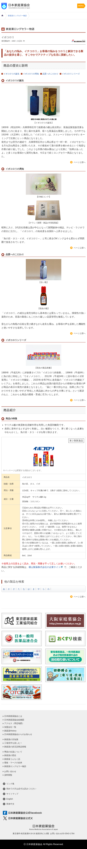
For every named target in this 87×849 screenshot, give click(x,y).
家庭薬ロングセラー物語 (17, 16)
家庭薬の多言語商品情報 (15, 747)
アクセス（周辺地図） (14, 723)
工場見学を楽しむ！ (13, 743)
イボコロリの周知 (31, 74)
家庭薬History (10, 731)
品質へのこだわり (50, 74)
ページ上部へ (80, 162)
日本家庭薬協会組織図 (14, 720)
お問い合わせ (10, 771)
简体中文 (10, 804)
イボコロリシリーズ (71, 74)
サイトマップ (12, 794)
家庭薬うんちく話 (12, 759)
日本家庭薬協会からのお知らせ (18, 734)
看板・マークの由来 (13, 762)
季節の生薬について (13, 752)
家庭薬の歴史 (10, 755)
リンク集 (10, 784)
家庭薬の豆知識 (11, 739)
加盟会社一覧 (10, 727)
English (9, 799)
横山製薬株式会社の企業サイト (44, 567)
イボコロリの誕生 (11, 74)
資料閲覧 (8, 775)
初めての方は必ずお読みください (21, 789)
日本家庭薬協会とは (13, 716)
